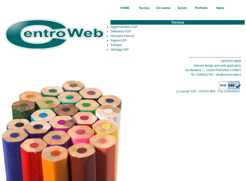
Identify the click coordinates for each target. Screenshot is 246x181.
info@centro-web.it (228, 74)
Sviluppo (116, 45)
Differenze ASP (120, 31)
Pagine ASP (118, 40)
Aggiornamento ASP (124, 27)
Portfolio (201, 8)
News (220, 8)
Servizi (182, 8)
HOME (125, 8)
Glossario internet (122, 36)
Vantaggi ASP (119, 49)
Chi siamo (163, 8)
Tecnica (144, 8)
